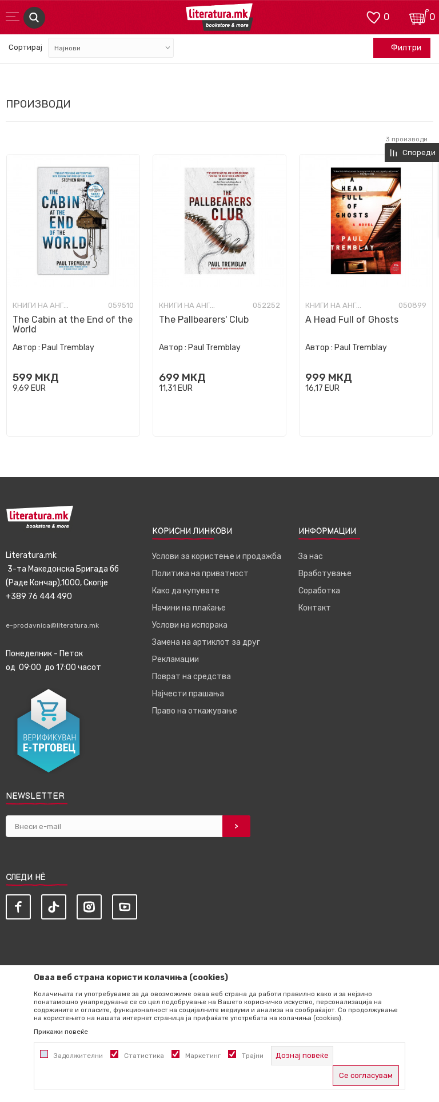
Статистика (144, 1055)
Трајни (253, 1055)
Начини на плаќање (189, 608)
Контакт (314, 608)
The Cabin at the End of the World (73, 324)
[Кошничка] (419, 16)
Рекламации (175, 659)
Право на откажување (194, 711)
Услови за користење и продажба (216, 556)
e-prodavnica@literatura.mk (52, 625)
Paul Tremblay (68, 347)
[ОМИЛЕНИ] (373, 16)
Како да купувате (186, 591)
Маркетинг (203, 1055)
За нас (310, 556)
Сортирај (25, 47)
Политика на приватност (200, 573)
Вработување (325, 573)
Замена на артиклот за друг (206, 642)
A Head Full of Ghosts (351, 319)
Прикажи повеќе (61, 1031)
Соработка (319, 591)
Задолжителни (78, 1055)
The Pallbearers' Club (204, 319)
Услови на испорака (190, 625)
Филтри (400, 48)
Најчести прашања (188, 694)
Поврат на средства (191, 676)
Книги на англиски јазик (41, 306)
